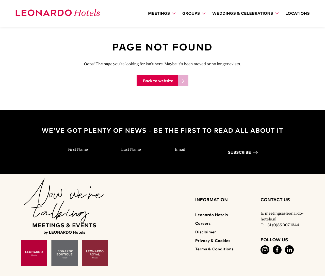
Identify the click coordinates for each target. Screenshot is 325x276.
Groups (193, 13)
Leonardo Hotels (211, 214)
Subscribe (239, 152)
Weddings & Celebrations (245, 13)
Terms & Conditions (214, 248)
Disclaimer (205, 231)
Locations (297, 13)
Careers (203, 223)
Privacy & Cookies (213, 240)
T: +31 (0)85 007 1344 (280, 225)
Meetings (161, 13)
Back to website (158, 80)
